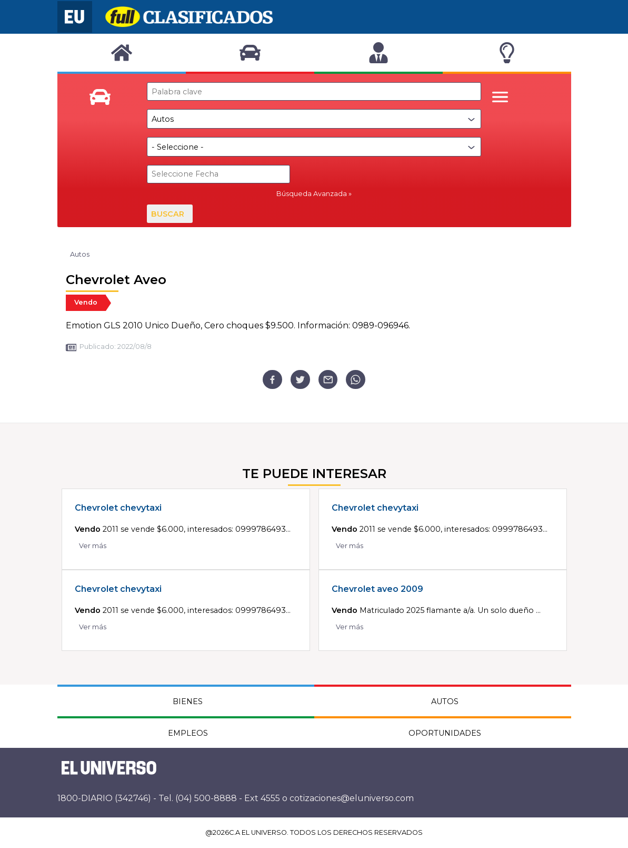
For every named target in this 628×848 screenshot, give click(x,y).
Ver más (92, 546)
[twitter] (300, 379)
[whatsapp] (356, 379)
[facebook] (272, 379)
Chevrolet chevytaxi (118, 508)
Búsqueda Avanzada (311, 194)
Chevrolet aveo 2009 (377, 589)
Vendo (85, 302)
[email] (328, 379)
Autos (79, 254)
